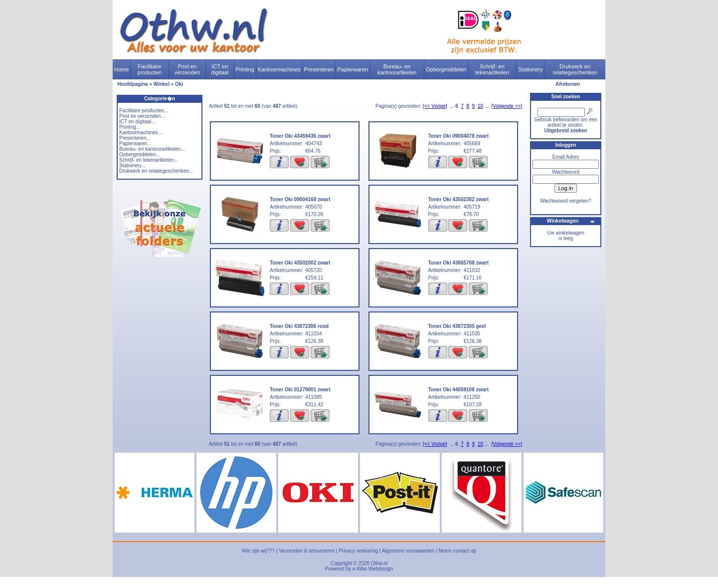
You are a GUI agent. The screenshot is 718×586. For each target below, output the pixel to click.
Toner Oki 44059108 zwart (458, 389)
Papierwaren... (135, 143)
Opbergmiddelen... (139, 154)
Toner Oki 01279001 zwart (300, 389)
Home (121, 69)
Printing (245, 69)
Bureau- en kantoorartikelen (396, 69)
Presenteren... (135, 138)
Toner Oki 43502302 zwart (458, 199)
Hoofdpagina (133, 84)
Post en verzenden (187, 69)
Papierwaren (352, 69)
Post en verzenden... (142, 116)
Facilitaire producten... (143, 110)
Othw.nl (379, 563)
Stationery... (132, 165)
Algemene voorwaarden (408, 551)
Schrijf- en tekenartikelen (492, 69)
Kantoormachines (279, 69)
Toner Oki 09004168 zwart (300, 199)
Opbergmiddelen (446, 69)
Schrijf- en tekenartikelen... (148, 160)
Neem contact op (457, 551)
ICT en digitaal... (137, 121)
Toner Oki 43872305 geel (457, 326)
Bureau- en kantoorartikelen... (152, 149)
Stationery (530, 69)
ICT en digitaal (220, 69)
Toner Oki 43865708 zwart (458, 263)
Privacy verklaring (358, 551)
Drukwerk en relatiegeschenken (575, 69)
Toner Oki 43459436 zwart (300, 136)
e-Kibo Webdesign (373, 569)
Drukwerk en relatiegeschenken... (156, 171)
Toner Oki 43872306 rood (299, 326)
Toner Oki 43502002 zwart (300, 263)
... (452, 106)
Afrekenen (567, 84)
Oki (179, 84)
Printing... (129, 127)
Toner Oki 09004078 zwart (458, 136)
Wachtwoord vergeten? (565, 201)
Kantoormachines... (140, 132)
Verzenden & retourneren (307, 551)
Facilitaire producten (149, 69)
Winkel (162, 84)
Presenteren (319, 69)
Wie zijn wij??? (258, 551)
